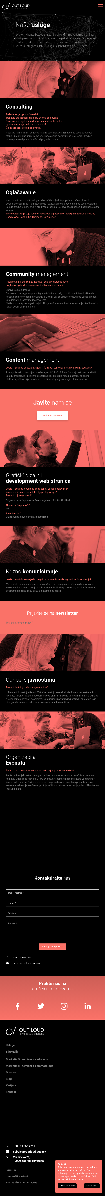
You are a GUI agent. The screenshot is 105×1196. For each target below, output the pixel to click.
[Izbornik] (100, 6)
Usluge (10, 1045)
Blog (9, 1078)
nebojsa (18, 1151)
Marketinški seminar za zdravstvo (27, 1059)
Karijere (11, 1085)
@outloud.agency (34, 1151)
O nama (11, 1072)
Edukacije (12, 1051)
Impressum (11, 1170)
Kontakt (11, 1091)
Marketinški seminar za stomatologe (29, 1065)
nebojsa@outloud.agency (26, 963)
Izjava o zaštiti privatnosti (17, 1176)
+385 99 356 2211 (22, 957)
